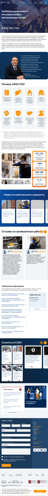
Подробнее (26, 493)
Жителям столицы (30, 475)
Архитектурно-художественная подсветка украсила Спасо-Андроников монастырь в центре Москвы (13, 394)
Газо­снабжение (11, 475)
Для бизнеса (37, 475)
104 (9, 482)
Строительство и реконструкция (19, 475)
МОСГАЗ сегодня (3, 475)
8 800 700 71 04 (35, 295)
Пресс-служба (42, 475)
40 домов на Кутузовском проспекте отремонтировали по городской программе (11, 401)
